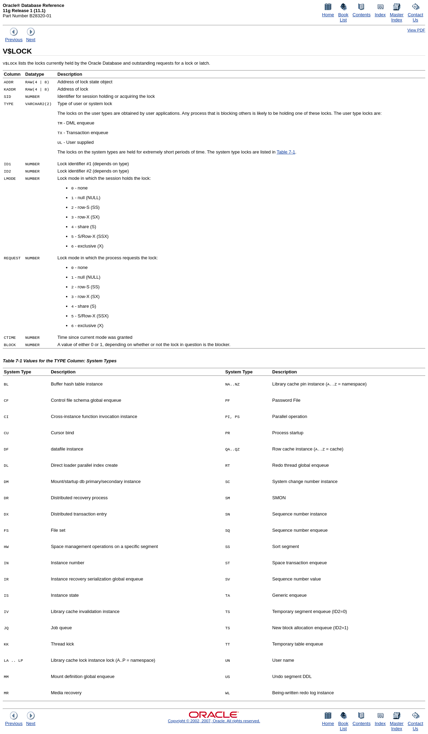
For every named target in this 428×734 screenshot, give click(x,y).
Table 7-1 (286, 152)
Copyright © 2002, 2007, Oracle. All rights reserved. (214, 720)
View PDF (416, 30)
